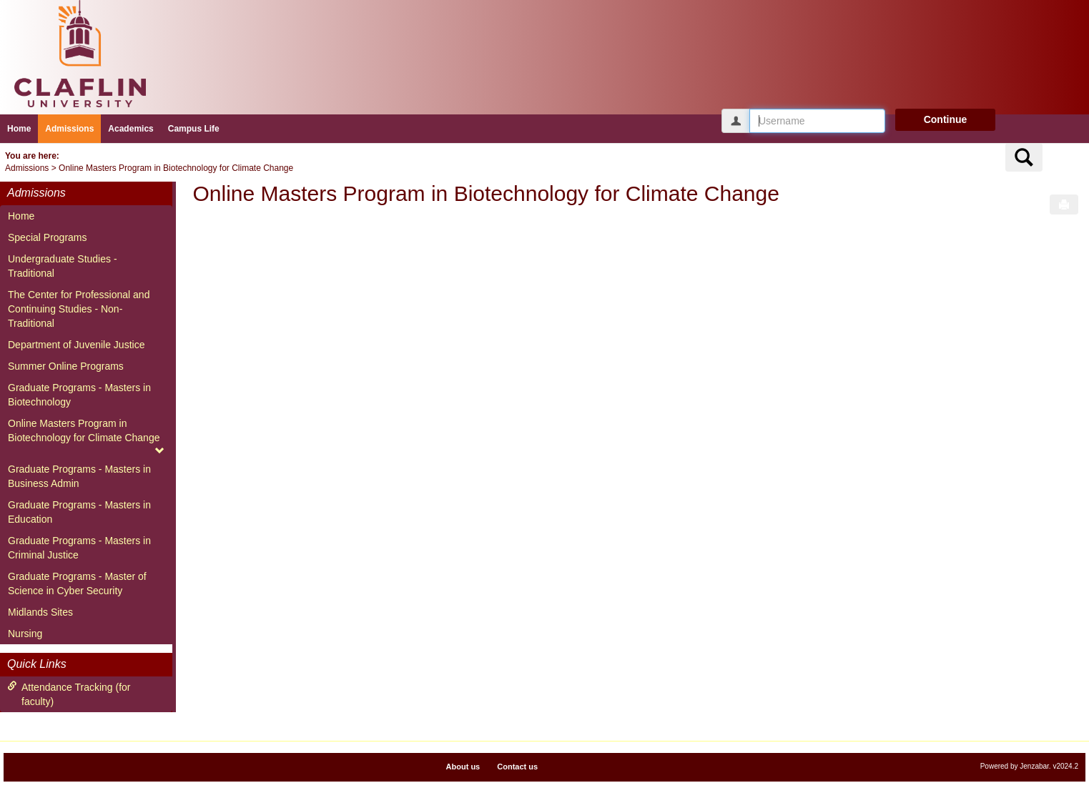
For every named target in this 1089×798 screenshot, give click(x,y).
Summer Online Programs (66, 366)
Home (19, 129)
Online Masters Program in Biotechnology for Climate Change (176, 168)
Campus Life (194, 129)
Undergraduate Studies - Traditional (62, 266)
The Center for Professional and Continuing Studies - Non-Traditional (78, 309)
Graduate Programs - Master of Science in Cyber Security (77, 583)
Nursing (25, 633)
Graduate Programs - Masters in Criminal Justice (79, 548)
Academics (130, 129)
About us (463, 766)
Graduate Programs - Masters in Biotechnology (79, 395)
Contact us (517, 766)
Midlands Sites (40, 612)
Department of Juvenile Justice (76, 344)
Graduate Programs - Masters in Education (79, 512)
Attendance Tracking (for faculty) (69, 694)
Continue (945, 119)
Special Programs (47, 237)
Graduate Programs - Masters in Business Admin (79, 476)
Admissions (69, 129)
